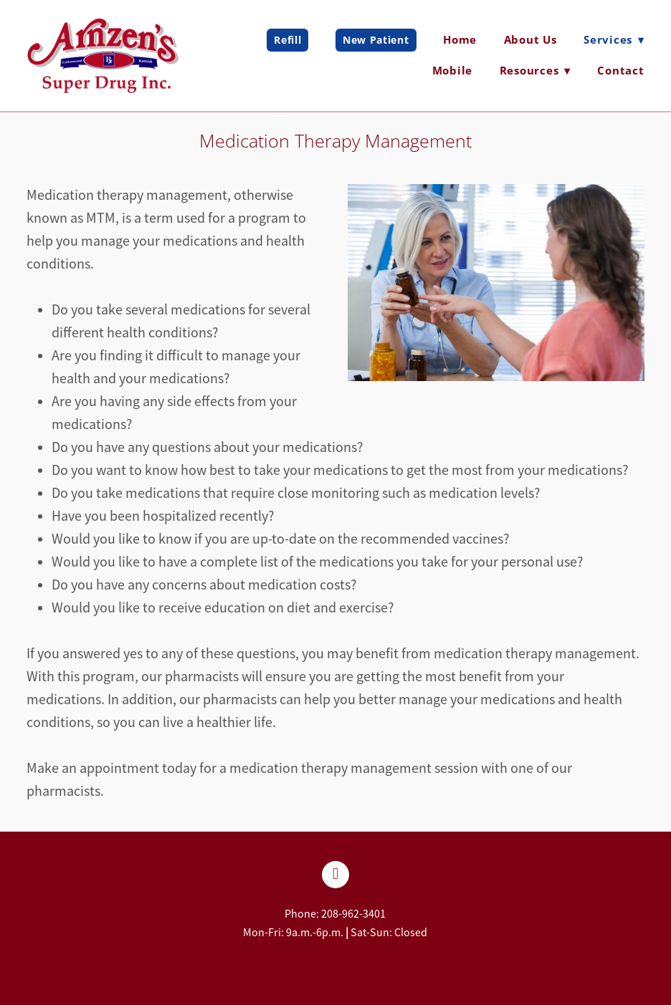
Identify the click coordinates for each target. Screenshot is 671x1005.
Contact (620, 70)
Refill (287, 39)
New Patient (376, 39)
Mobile (452, 70)
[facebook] (335, 874)
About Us (530, 39)
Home (460, 39)
